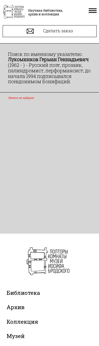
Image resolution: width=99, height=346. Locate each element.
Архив (16, 307)
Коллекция (22, 321)
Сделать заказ (50, 31)
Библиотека (23, 292)
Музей (16, 336)
